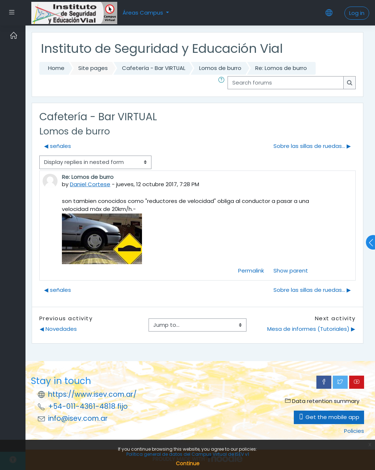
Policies (354, 431)
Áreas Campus (144, 12)
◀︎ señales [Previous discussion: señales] (57, 146)
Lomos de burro (220, 68)
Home (56, 68)
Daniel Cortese (90, 184)
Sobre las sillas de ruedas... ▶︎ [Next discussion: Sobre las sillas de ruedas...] (312, 146)
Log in (356, 13)
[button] (223, 82)
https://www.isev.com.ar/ (92, 394)
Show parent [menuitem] (290, 270)
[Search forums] (286, 82)
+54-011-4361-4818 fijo (88, 406)
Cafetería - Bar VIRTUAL (153, 68)
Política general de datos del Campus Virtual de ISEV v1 (187, 454)
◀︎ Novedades (58, 329)
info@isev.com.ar (78, 418)
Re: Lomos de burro (281, 68)
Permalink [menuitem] (251, 270)
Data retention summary (322, 401)
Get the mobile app (329, 417)
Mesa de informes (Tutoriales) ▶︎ (311, 329)
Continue (188, 463)
